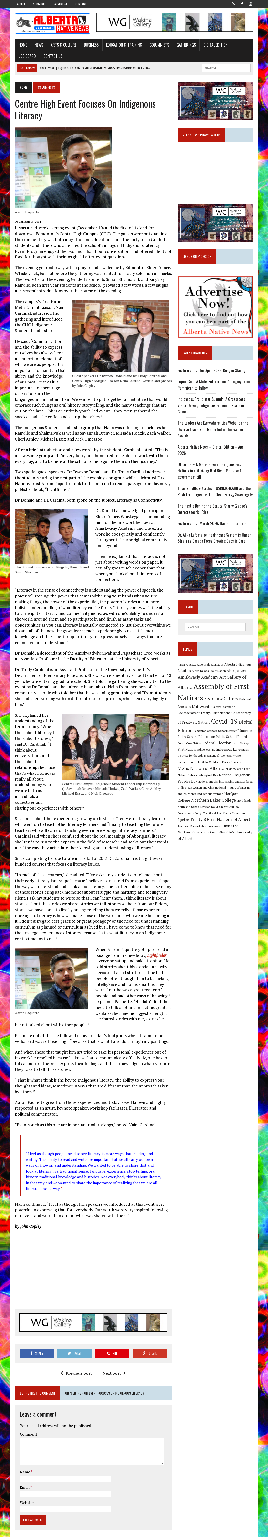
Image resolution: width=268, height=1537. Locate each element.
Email (23, 1482)
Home (21, 45)
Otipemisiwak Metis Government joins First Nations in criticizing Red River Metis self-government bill (210, 473)
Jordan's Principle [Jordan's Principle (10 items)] (189, 766)
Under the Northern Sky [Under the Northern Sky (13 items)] (212, 830)
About (21, 4)
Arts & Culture (62, 45)
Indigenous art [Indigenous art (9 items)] (206, 752)
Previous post (75, 1368)
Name (23, 1466)
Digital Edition (214, 45)
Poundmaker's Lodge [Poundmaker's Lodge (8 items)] (239, 811)
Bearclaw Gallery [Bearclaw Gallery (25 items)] (222, 702)
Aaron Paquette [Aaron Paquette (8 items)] (187, 667)
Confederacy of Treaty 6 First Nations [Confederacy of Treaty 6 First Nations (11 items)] (204, 716)
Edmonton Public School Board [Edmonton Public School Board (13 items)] (223, 739)
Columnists (158, 45)
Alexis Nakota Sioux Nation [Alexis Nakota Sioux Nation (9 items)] (209, 673)
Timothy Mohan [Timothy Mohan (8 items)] (187, 817)
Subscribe (40, 4)
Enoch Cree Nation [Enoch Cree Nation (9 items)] (190, 746)
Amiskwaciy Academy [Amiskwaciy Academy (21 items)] (198, 680)
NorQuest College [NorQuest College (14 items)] (239, 797)
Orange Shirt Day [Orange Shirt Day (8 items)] (216, 811)
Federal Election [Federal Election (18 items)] (217, 745)
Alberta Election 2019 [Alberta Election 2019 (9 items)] (210, 667)
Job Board (242, 45)
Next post (113, 1368)
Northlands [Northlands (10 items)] (231, 804)
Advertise (60, 4)
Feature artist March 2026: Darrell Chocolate (212, 526)
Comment (27, 1429)
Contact (81, 4)
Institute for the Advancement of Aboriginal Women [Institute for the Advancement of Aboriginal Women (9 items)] (210, 759)
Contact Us (26, 56)
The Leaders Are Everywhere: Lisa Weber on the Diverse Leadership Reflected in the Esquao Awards (213, 432)
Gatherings (184, 45)
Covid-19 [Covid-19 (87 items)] (225, 724)
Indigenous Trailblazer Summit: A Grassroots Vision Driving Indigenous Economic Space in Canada (212, 408)
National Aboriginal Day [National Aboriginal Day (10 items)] (193, 779)
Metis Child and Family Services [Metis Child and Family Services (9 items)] (222, 766)
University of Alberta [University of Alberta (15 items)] (214, 836)
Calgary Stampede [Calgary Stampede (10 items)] (224, 710)
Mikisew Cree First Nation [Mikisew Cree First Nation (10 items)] (230, 772)
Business (89, 45)
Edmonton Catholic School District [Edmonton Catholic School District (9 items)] (215, 733)
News (37, 45)
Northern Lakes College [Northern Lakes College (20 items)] (200, 804)
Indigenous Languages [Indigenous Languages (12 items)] (232, 752)
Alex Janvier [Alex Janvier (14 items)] (237, 673)
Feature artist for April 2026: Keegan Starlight (213, 373)
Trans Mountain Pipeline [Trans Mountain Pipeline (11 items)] (215, 817)
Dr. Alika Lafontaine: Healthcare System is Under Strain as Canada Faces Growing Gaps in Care (214, 540)
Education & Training (123, 45)
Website (25, 1497)
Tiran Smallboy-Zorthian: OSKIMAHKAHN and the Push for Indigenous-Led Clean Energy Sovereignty (215, 494)
